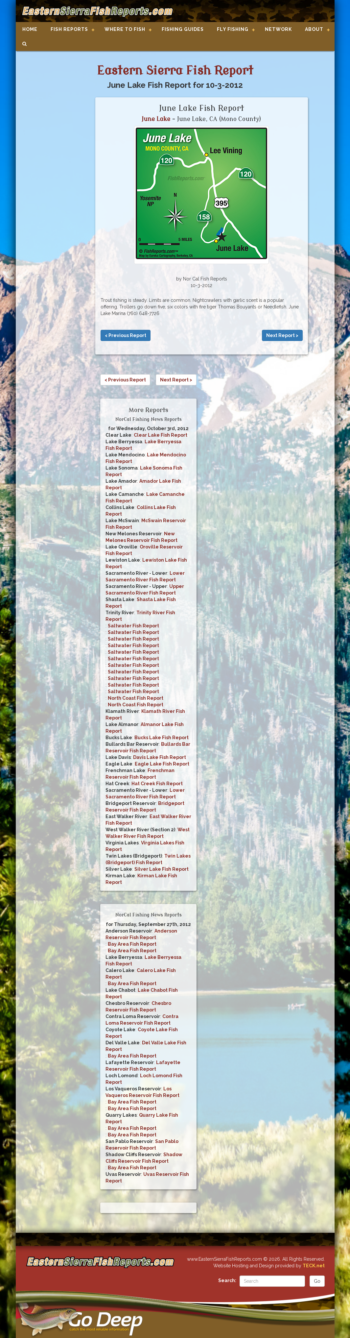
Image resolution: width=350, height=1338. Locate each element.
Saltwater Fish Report (133, 625)
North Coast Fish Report (135, 698)
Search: (227, 1280)
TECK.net (314, 1265)
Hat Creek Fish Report (157, 783)
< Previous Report (125, 335)
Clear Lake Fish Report (160, 435)
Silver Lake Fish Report (161, 869)
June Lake (156, 119)
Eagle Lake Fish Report (162, 763)
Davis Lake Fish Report (159, 757)
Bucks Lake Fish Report (161, 737)
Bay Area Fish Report (132, 944)
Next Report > (282, 335)
